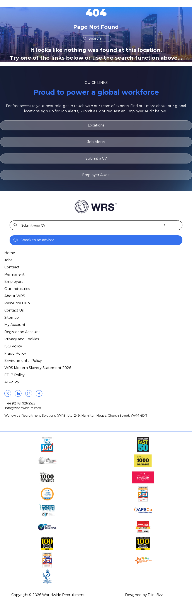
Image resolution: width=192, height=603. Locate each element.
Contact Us (14, 310)
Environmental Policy (23, 361)
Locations (96, 125)
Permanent (14, 274)
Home (9, 253)
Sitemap (11, 317)
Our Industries (17, 289)
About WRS (14, 296)
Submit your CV (33, 225)
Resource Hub (17, 303)
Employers (13, 282)
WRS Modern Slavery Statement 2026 (37, 368)
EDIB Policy (14, 375)
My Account (14, 325)
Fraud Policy (15, 353)
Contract (12, 267)
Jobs (8, 260)
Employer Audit (96, 175)
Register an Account (22, 332)
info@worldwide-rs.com (23, 408)
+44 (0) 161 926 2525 (20, 403)
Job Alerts (96, 142)
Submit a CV (96, 158)
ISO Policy (13, 346)
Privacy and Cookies (21, 339)
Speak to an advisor (37, 240)
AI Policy (11, 382)
